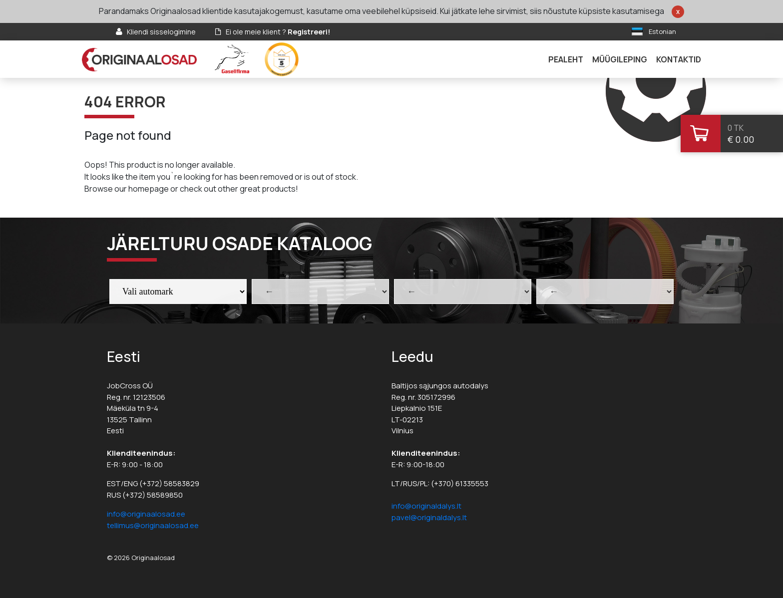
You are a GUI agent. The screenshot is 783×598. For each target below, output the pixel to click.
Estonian (662, 31)
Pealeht (565, 59)
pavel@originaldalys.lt (429, 517)
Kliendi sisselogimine (161, 31)
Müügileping (619, 59)
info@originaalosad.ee (146, 514)
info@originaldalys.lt (426, 506)
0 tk (736, 127)
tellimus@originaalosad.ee (153, 525)
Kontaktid (678, 59)
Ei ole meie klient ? (278, 31)
